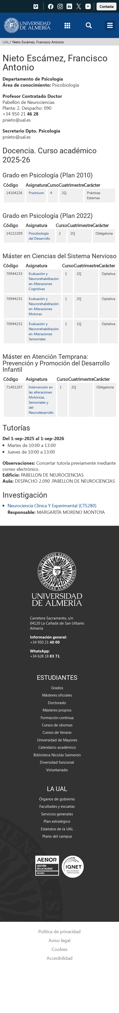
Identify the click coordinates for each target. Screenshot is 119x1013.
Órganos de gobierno (57, 798)
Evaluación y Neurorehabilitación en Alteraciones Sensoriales (44, 331)
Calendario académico (57, 747)
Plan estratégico (57, 821)
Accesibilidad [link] (60, 958)
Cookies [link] (60, 949)
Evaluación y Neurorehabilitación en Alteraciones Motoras (44, 306)
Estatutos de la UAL (57, 828)
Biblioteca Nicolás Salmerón (57, 754)
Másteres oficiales (57, 695)
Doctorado (57, 702)
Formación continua (57, 717)
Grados (57, 687)
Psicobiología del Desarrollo (39, 236)
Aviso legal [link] (59, 940)
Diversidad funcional (57, 762)
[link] (106, 6)
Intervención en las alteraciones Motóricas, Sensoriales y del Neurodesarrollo (41, 400)
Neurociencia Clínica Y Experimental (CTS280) (52, 505)
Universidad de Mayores (57, 739)
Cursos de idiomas (57, 724)
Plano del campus (57, 836)
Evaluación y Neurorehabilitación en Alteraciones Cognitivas (44, 281)
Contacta (106, 6)
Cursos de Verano (57, 732)
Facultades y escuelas (57, 806)
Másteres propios (57, 709)
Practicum (36, 192)
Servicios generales (57, 813)
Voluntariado (57, 769)
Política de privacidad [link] (59, 931)
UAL (6, 42)
